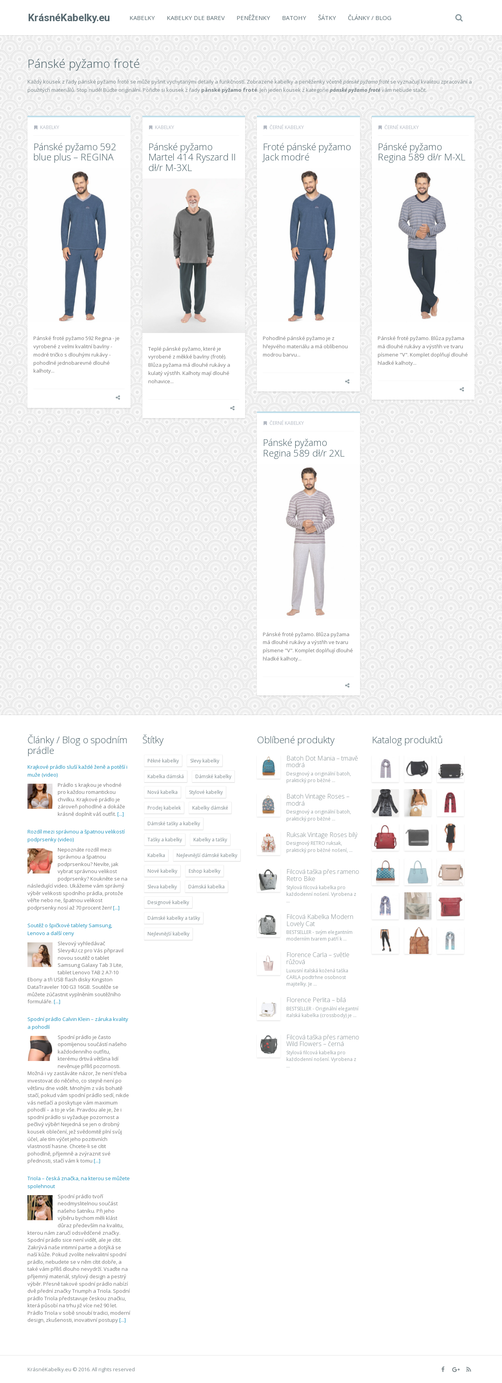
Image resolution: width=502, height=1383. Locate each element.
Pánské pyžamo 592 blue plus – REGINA (74, 151)
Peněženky (253, 18)
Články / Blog (369, 18)
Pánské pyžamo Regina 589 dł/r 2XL (304, 447)
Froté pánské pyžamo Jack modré (307, 151)
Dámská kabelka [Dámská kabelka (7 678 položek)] (206, 886)
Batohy (294, 18)
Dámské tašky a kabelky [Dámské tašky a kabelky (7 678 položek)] (173, 823)
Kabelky (142, 18)
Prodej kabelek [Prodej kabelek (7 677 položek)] (164, 807)
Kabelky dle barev (195, 18)
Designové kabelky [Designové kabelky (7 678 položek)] (168, 902)
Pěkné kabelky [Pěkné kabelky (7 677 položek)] (163, 760)
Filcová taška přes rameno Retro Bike (322, 875)
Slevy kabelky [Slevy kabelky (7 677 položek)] (204, 760)
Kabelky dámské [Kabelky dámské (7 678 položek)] (210, 807)
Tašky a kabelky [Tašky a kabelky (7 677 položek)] (164, 839)
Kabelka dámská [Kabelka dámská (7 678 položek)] (165, 776)
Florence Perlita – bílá (316, 999)
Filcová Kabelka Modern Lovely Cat (319, 920)
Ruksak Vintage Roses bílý (321, 834)
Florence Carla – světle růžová (317, 958)
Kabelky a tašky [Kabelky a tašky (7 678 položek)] (210, 839)
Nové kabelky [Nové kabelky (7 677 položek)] (162, 871)
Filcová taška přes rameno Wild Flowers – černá (322, 1040)
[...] (120, 813)
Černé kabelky (286, 127)
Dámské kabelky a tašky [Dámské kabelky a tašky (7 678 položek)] (173, 918)
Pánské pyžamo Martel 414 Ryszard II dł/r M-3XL (192, 157)
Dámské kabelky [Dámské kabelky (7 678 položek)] (213, 776)
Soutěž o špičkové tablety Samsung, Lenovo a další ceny (69, 929)
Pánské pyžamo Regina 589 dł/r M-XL (422, 151)
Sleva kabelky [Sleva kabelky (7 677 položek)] (162, 886)
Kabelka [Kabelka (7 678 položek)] (156, 855)
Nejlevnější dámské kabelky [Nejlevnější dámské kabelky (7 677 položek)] (206, 855)
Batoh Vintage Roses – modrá (317, 800)
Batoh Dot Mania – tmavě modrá (322, 762)
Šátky (327, 18)
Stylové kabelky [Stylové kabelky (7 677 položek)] (206, 792)
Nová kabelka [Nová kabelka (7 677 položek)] (162, 792)
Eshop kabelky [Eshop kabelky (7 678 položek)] (204, 871)
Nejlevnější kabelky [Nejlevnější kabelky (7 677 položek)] (168, 933)
